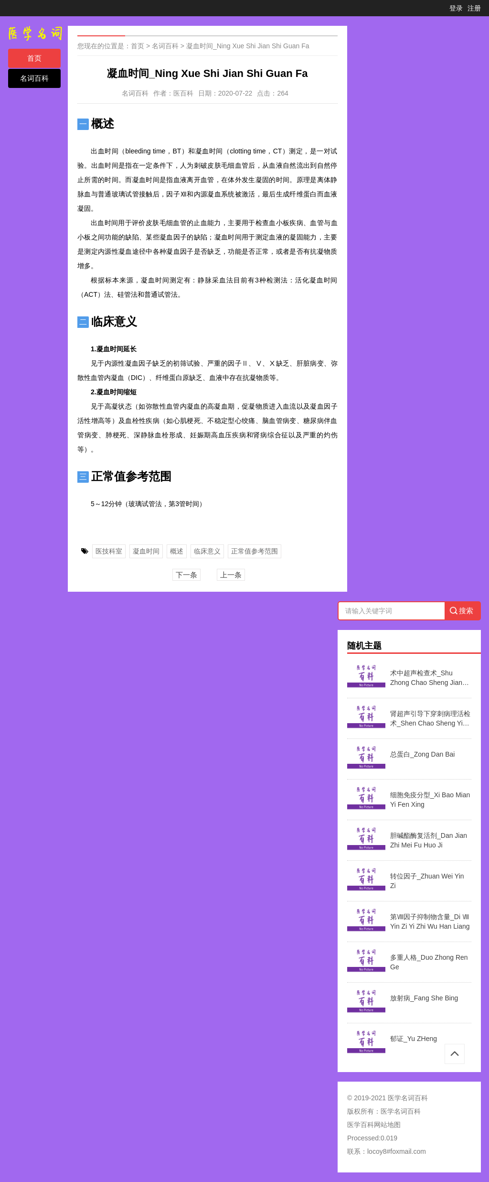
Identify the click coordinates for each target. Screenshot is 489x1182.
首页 (34, 58)
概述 (176, 551)
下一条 (186, 575)
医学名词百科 (401, 1111)
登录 (456, 8)
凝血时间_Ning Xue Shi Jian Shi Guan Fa (247, 46)
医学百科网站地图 (374, 1124)
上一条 (231, 575)
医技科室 (109, 551)
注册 (474, 8)
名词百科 (34, 78)
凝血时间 (146, 551)
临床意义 (207, 551)
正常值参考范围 (254, 551)
